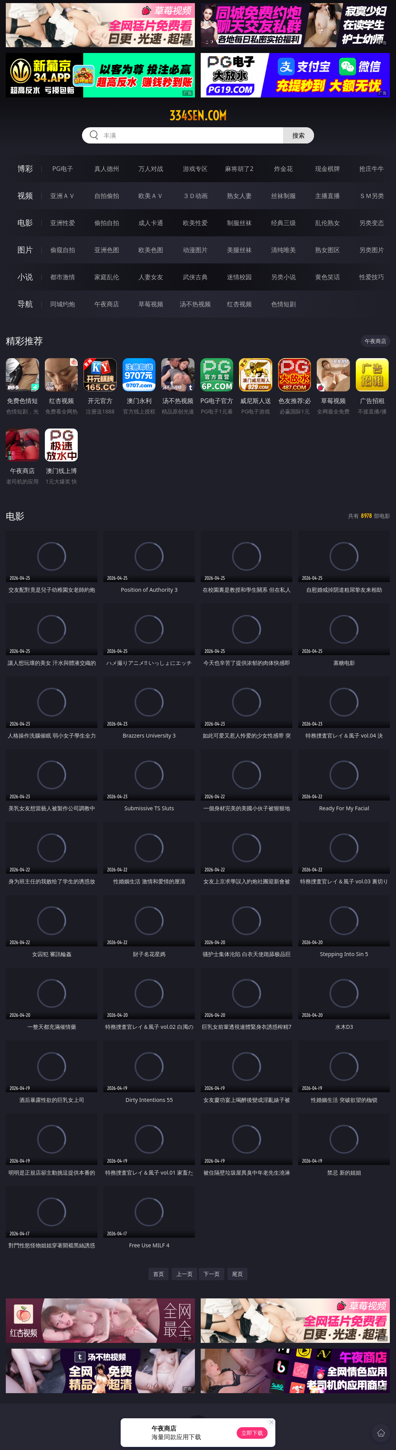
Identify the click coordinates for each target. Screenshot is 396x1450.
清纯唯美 (283, 250)
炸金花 (283, 168)
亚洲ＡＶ (62, 195)
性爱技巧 (371, 277)
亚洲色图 (106, 250)
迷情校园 (239, 277)
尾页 (237, 1274)
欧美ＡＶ (150, 195)
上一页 (184, 1274)
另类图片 (371, 250)
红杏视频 (239, 304)
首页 (158, 1274)
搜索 (298, 135)
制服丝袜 (239, 223)
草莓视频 (150, 304)
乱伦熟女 (327, 223)
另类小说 (283, 277)
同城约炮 (62, 304)
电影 (25, 222)
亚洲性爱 (62, 223)
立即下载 (252, 1432)
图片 (25, 249)
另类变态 (371, 223)
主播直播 (327, 195)
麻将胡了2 (239, 168)
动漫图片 (195, 250)
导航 (25, 304)
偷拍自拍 (106, 223)
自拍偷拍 (106, 195)
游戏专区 (195, 168)
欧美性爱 (195, 223)
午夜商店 (106, 304)
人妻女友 (150, 277)
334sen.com (198, 115)
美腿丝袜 (239, 250)
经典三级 (283, 223)
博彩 (25, 168)
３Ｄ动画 (195, 195)
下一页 (211, 1274)
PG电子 (62, 168)
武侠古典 (195, 277)
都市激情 (62, 277)
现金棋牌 (327, 168)
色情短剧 (283, 304)
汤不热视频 (195, 304)
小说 (25, 277)
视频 (25, 195)
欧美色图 (150, 250)
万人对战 (150, 168)
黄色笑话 (327, 277)
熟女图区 (327, 250)
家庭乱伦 (106, 277)
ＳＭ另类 (371, 195)
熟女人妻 (239, 195)
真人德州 (106, 168)
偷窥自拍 (62, 250)
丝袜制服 (283, 195)
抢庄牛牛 (371, 168)
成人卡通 (150, 223)
